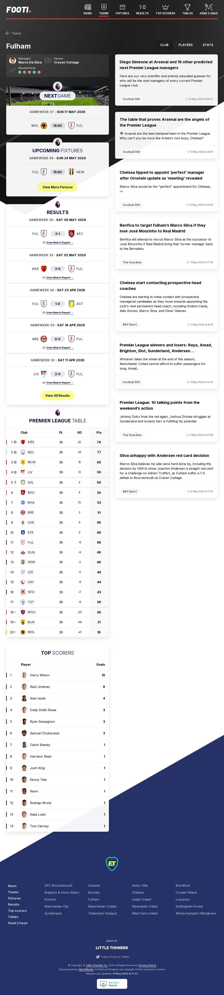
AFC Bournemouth (58, 885)
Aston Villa (140, 885)
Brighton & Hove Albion (61, 892)
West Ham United (144, 913)
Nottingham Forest (189, 906)
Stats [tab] (208, 45)
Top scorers (165, 9)
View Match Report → (60, 242)
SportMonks (86, 969)
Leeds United (141, 899)
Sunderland (53, 913)
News (88, 9)
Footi (17, 9)
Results (142, 9)
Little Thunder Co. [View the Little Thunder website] (97, 965)
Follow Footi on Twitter (112, 957)
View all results (57, 395)
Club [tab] (164, 45)
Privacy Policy (147, 965)
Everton (50, 899)
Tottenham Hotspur (102, 913)
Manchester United (102, 906)
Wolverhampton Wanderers (196, 913)
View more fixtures (58, 187)
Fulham (93, 899)
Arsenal (94, 885)
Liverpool (182, 899)
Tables (187, 9)
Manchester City (56, 906)
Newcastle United (145, 906)
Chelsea (138, 892)
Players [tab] (186, 45)
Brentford (183, 885)
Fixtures (122, 9)
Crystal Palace (186, 892)
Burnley (94, 892)
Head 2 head (209, 9)
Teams (104, 9)
